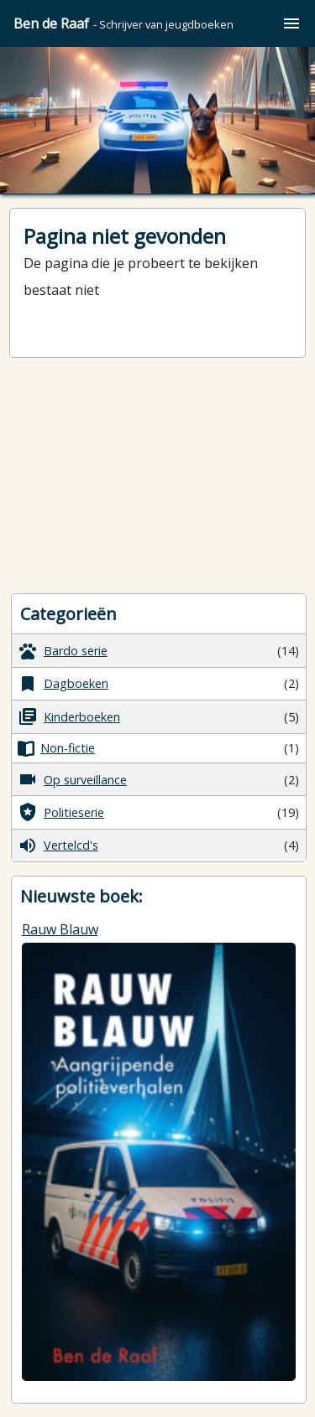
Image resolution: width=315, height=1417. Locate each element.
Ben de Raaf (123, 23)
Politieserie (61, 812)
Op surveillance (72, 779)
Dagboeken (63, 684)
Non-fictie (56, 748)
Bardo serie (63, 651)
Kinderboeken (69, 716)
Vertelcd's (58, 845)
